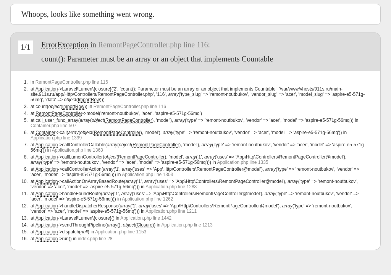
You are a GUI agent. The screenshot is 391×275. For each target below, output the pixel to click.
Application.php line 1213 (187, 225)
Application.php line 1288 (171, 186)
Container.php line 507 (53, 125)
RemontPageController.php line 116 (153, 44)
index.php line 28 (95, 238)
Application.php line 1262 (147, 199)
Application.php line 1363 (77, 150)
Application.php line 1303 (147, 174)
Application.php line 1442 (145, 218)
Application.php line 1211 (171, 211)
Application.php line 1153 (120, 232)
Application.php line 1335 (242, 162)
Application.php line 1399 (56, 138)
